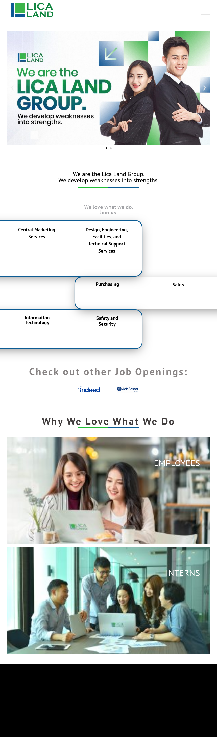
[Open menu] (205, 10)
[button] (12, 88)
